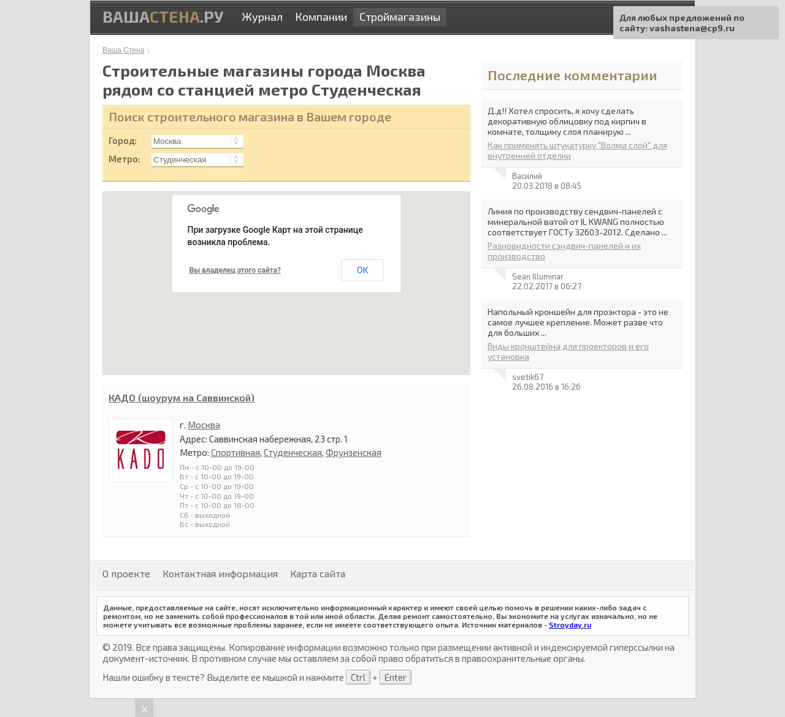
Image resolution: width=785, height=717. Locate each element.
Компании (321, 16)
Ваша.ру (162, 16)
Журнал (262, 16)
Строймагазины (399, 16)
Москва (204, 424)
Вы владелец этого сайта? (235, 270)
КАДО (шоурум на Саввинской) (182, 397)
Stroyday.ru (570, 624)
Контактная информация (220, 573)
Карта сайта (317, 573)
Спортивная (235, 452)
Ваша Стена (123, 50)
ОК (363, 270)
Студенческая (293, 452)
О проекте (126, 573)
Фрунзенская (353, 452)
